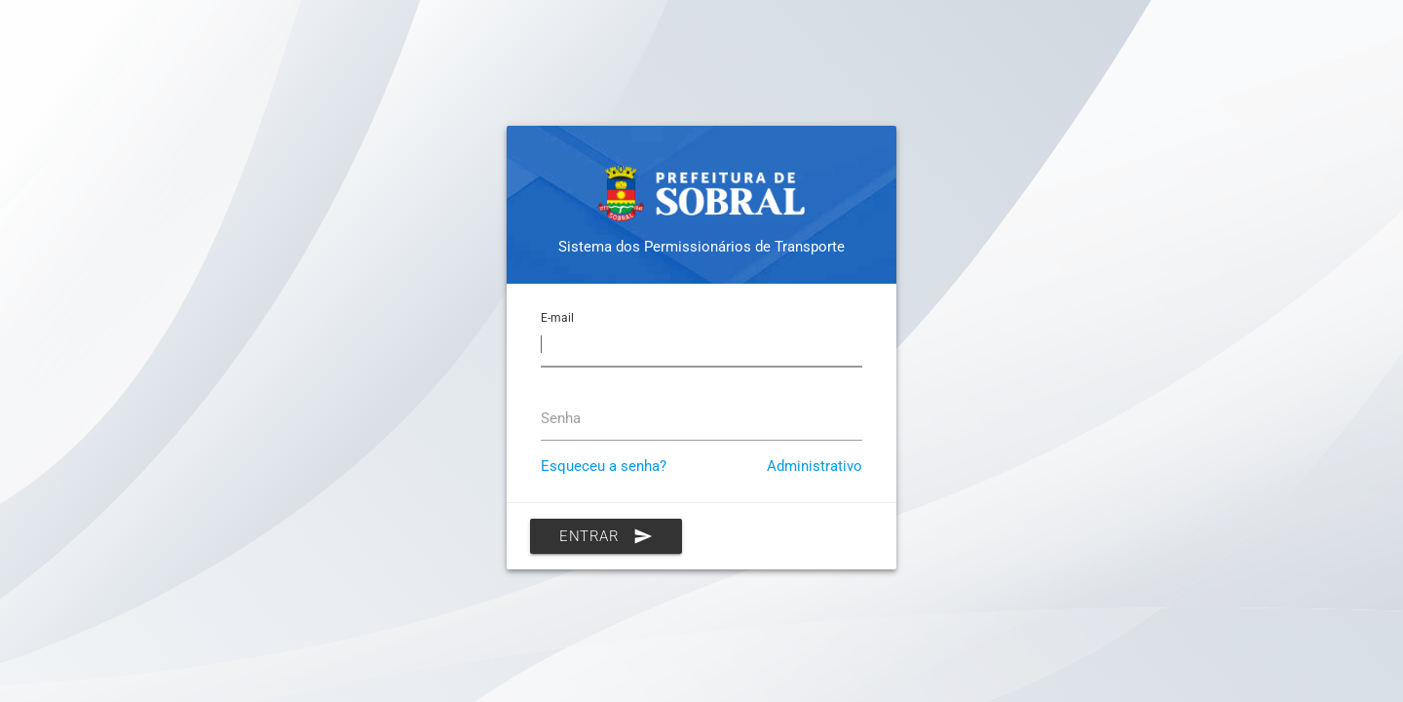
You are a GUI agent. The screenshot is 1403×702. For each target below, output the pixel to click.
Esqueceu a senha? (603, 466)
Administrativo (814, 466)
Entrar (606, 536)
